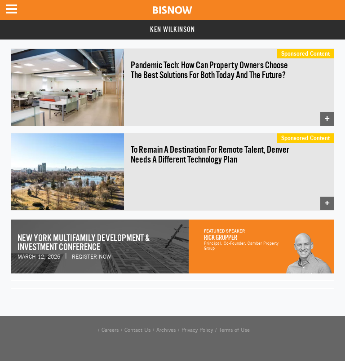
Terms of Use (234, 330)
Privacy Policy (197, 330)
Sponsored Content (305, 53)
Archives (166, 330)
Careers (110, 330)
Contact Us (137, 330)
